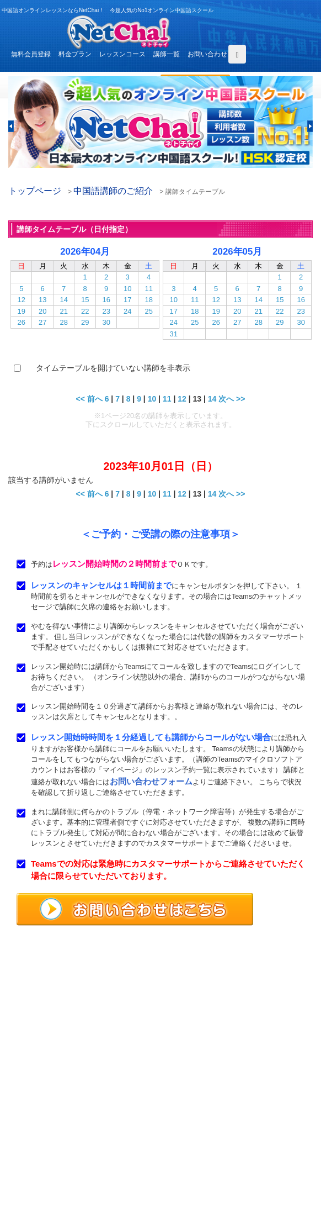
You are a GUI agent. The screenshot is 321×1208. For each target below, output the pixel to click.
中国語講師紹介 (203, 1112)
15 (85, 300)
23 (106, 311)
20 (42, 311)
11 (148, 288)
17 (127, 300)
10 (127, 288)
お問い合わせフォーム (151, 781)
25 (148, 311)
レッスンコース (122, 54)
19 (21, 311)
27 (42, 322)
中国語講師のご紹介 (113, 191)
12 (21, 300)
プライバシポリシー (209, 1150)
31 (174, 334)
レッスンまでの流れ (42, 1125)
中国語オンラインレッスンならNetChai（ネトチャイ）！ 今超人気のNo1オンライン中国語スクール (161, 976)
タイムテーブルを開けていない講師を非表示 (113, 367)
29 (85, 322)
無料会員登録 (31, 54)
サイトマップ (200, 1163)
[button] (11, 126)
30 (106, 322)
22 (85, 311)
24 (127, 311)
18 (148, 300)
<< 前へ (89, 398)
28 (63, 322)
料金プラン (75, 54)
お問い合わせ (207, 54)
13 (42, 300)
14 (63, 300)
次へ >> (231, 398)
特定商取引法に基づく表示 (52, 1163)
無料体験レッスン (206, 1125)
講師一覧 (166, 54)
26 (21, 322)
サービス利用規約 (206, 1138)
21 (63, 311)
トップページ (34, 191)
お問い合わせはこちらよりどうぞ (66, 1065)
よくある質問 (32, 1138)
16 (106, 300)
